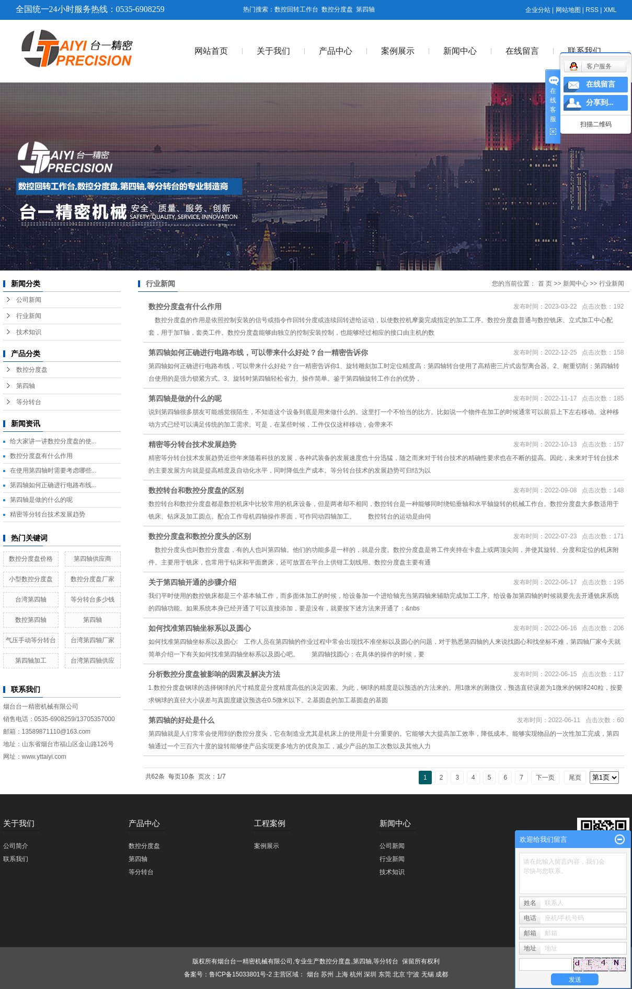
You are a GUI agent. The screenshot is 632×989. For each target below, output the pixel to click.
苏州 (327, 974)
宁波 (413, 974)
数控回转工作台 (296, 9)
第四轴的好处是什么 (181, 720)
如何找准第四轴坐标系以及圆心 (199, 628)
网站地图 (568, 10)
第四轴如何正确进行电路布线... (53, 485)
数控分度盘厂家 (92, 579)
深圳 (370, 974)
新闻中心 (460, 50)
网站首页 (211, 50)
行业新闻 (28, 316)
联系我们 (584, 50)
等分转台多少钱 (92, 599)
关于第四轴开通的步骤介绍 (192, 582)
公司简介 (15, 846)
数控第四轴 (31, 619)
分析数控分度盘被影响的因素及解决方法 (214, 674)
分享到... (600, 103)
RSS (592, 10)
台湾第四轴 (31, 599)
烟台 (313, 974)
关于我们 (273, 50)
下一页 (545, 777)
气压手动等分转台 (31, 640)
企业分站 (537, 10)
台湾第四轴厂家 (92, 640)
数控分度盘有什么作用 (41, 456)
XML (610, 10)
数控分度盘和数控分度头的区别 (199, 536)
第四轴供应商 (92, 558)
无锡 (427, 974)
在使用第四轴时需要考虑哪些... (53, 470)
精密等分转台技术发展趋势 (47, 514)
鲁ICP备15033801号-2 (240, 974)
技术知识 (28, 332)
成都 (441, 974)
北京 (399, 974)
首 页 (545, 283)
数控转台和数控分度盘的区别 (196, 490)
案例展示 (398, 50)
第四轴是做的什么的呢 (41, 499)
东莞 (384, 974)
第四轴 (365, 9)
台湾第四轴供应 (92, 660)
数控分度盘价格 (31, 558)
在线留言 (522, 50)
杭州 (356, 974)
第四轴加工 (31, 660)
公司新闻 (28, 299)
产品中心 (335, 50)
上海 (342, 974)
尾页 (575, 777)
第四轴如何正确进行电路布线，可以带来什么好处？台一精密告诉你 (258, 352)
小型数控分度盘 (31, 579)
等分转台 (28, 402)
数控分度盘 (337, 9)
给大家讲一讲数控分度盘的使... (53, 441)
